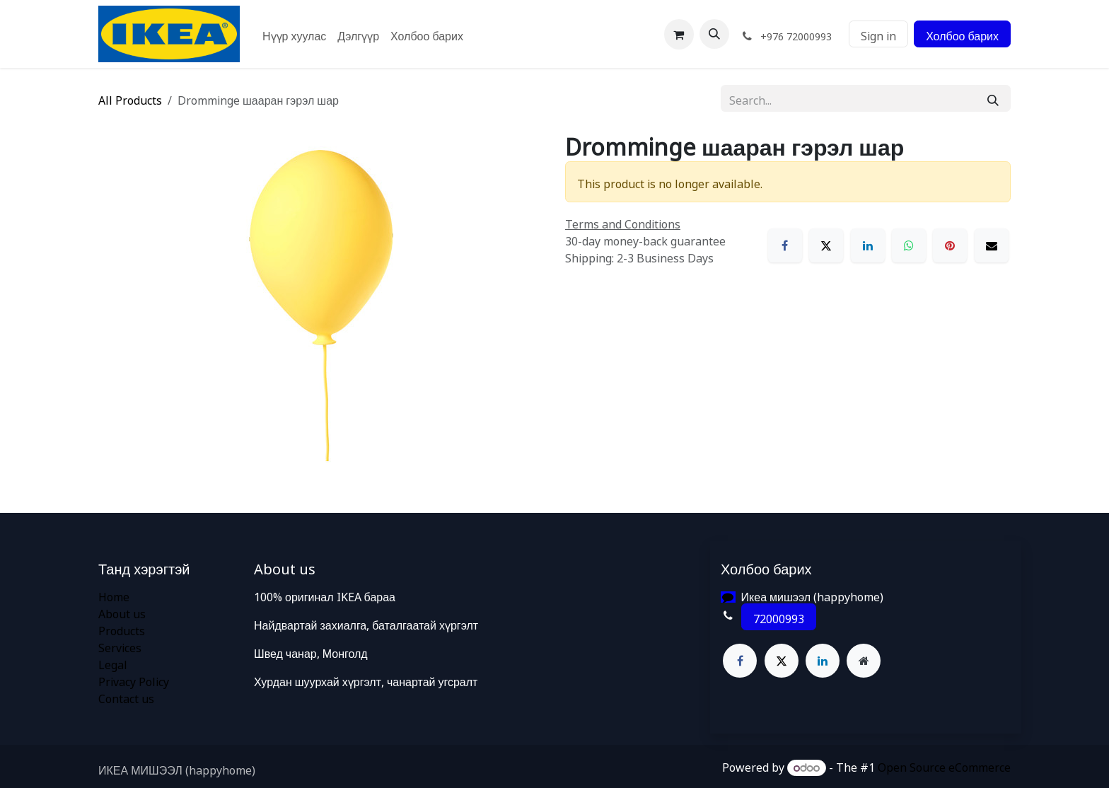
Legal (112, 663)
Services (119, 646)
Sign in (878, 34)
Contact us (126, 697)
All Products (130, 98)
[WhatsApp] (909, 245)
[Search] (993, 98)
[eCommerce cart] (679, 34)
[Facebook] (785, 245)
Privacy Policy (133, 680)
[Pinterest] (950, 245)
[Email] (992, 245)
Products (121, 629)
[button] (714, 34)
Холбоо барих (962, 34)
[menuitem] (294, 34)
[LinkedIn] (868, 245)
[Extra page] (864, 661)
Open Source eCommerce (944, 765)
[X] (826, 245)
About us (122, 612)
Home (113, 595)
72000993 (778, 617)
